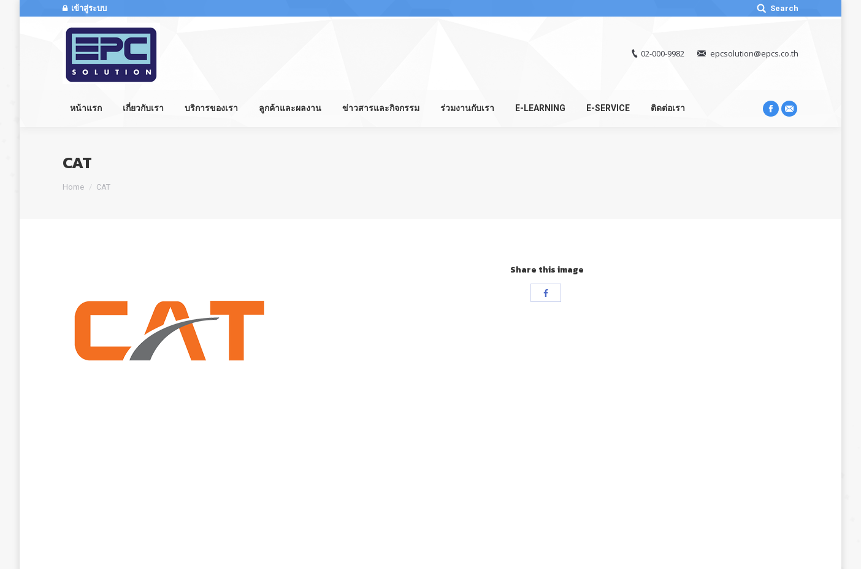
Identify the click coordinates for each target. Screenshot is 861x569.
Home (73, 187)
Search (784, 8)
